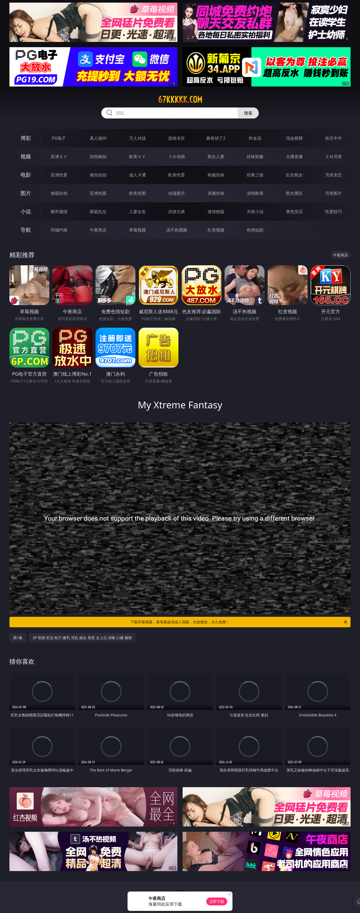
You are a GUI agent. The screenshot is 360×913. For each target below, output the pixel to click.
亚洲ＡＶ (59, 156)
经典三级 (255, 175)
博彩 (25, 138)
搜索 (248, 113)
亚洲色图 (98, 193)
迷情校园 (216, 211)
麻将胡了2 (215, 138)
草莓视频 (137, 230)
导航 (25, 229)
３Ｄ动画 (176, 156)
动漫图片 (176, 193)
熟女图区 (294, 193)
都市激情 (59, 211)
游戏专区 (176, 138)
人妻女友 (137, 211)
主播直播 (294, 156)
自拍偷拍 (98, 156)
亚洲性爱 (59, 175)
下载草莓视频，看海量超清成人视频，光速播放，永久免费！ (239, 622)
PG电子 (59, 138)
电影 (25, 174)
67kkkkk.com (180, 99)
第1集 (18, 637)
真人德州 (98, 138)
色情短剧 (255, 230)
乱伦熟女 (294, 175)
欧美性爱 (176, 175)
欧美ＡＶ (137, 156)
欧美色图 (137, 193)
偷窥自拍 (59, 193)
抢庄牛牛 (333, 138)
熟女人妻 (216, 156)
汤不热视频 (176, 230)
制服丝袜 (216, 175)
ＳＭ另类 (333, 156)
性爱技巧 (333, 211)
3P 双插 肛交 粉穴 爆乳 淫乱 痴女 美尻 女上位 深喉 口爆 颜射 (82, 637)
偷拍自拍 (98, 175)
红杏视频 (216, 230)
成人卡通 (137, 175)
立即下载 (216, 901)
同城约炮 (59, 230)
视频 (25, 156)
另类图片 (333, 193)
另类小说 (255, 211)
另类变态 (333, 175)
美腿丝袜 (216, 193)
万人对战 (137, 138)
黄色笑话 (294, 211)
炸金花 (255, 138)
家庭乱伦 (98, 211)
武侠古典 (176, 211)
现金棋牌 (294, 138)
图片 (25, 193)
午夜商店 (98, 230)
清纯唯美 (255, 193)
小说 (25, 211)
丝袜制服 (255, 156)
